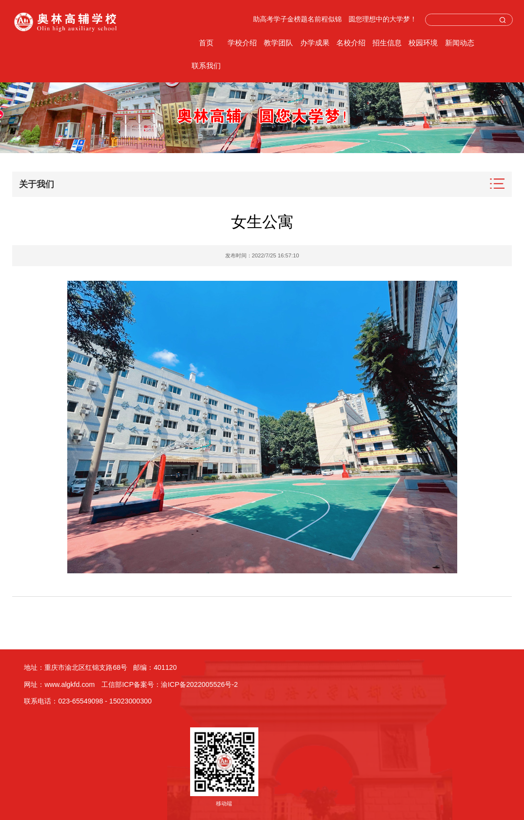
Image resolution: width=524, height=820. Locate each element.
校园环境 (423, 43)
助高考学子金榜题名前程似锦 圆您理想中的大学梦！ (335, 19)
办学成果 (315, 43)
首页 (206, 43)
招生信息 (387, 43)
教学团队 (278, 43)
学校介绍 (242, 43)
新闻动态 (459, 43)
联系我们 (206, 65)
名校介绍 (351, 43)
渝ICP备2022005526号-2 (199, 684)
